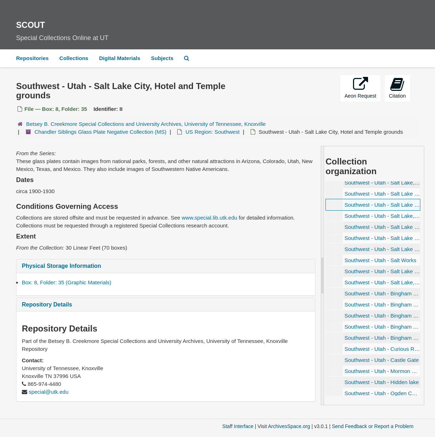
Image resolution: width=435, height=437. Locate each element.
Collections (73, 58)
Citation (397, 88)
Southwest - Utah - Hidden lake (381, 382)
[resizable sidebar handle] (322, 275)
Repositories (32, 58)
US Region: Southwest (212, 132)
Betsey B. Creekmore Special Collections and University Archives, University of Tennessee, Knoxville (146, 124)
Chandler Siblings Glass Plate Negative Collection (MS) (100, 132)
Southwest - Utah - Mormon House (385, 371)
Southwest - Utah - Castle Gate (381, 360)
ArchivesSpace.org (289, 426)
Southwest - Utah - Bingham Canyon (387, 327)
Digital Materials (119, 58)
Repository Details (47, 304)
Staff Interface (237, 426)
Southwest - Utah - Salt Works (380, 260)
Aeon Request (360, 88)
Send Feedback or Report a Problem (373, 426)
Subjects (162, 58)
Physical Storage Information (61, 266)
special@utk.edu (48, 392)
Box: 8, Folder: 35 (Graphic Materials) (66, 282)
